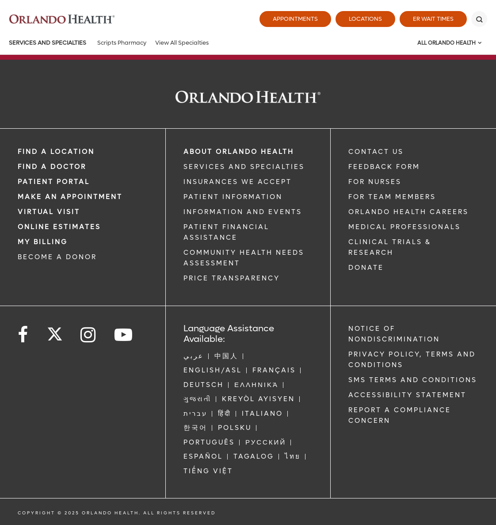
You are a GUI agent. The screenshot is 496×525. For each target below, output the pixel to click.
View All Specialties (182, 42)
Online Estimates (59, 226)
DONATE (366, 267)
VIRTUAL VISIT (49, 211)
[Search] (479, 19)
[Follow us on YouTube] (124, 335)
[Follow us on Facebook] (23, 335)
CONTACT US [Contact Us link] (376, 151)
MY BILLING (43, 242)
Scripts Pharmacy (121, 42)
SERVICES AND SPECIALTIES (244, 166)
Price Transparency (231, 278)
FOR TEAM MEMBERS (392, 196)
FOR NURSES (374, 181)
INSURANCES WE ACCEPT (237, 181)
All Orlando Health (446, 42)
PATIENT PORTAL (54, 181)
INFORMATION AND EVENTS (242, 211)
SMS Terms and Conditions (412, 380)
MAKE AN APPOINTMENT (70, 196)
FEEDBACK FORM (384, 166)
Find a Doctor (52, 166)
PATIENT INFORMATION (232, 196)
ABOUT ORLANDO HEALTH (238, 151)
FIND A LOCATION (56, 151)
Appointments (295, 19)
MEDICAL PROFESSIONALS (404, 226)
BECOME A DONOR (57, 257)
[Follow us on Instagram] (88, 335)
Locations (365, 19)
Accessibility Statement (407, 395)
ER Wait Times (433, 19)
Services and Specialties (47, 42)
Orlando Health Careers (408, 211)
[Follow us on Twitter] (55, 331)
